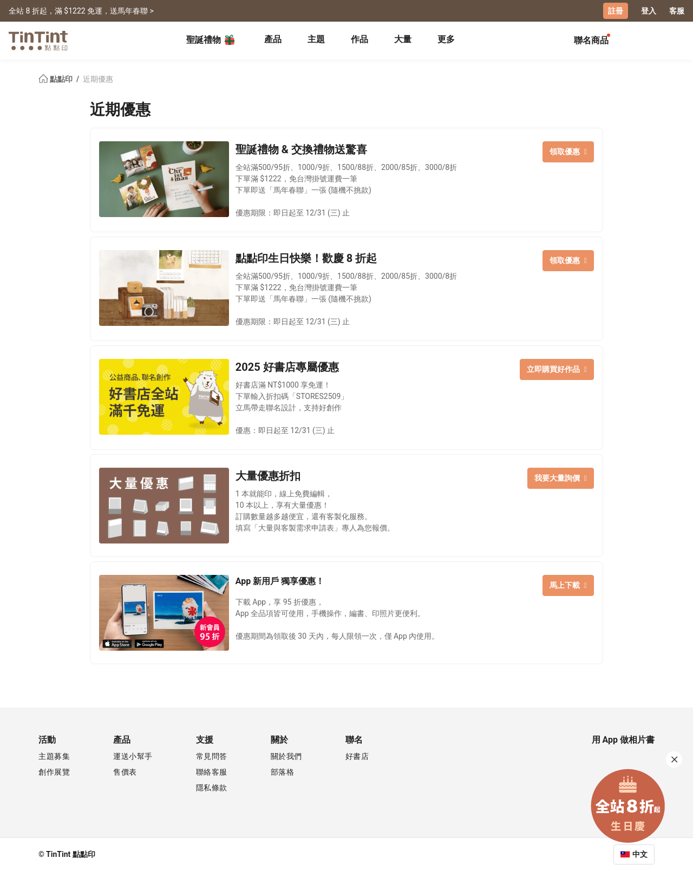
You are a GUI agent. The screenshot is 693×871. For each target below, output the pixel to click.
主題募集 (54, 756)
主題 (316, 39)
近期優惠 (98, 79)
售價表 (125, 772)
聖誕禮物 (211, 40)
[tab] (273, 41)
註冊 (615, 10)
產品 (273, 39)
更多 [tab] (446, 39)
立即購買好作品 (557, 369)
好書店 (357, 756)
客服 (676, 10)
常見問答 (211, 756)
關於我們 (286, 756)
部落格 (283, 772)
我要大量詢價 (560, 478)
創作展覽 (54, 772)
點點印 (56, 79)
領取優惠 (568, 151)
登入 (648, 10)
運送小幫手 (133, 756)
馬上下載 (568, 585)
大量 (402, 39)
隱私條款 (211, 787)
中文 (640, 854)
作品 (359, 39)
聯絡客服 (211, 772)
